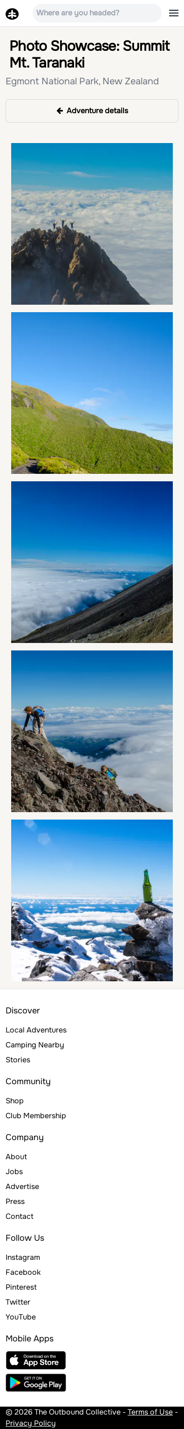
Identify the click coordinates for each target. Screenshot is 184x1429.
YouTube (21, 1317)
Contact (20, 1216)
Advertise (22, 1186)
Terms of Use (150, 1412)
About (16, 1157)
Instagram (23, 1257)
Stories (18, 1060)
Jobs (14, 1171)
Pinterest (21, 1287)
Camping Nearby (35, 1045)
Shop (15, 1101)
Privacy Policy (31, 1423)
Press (15, 1201)
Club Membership (36, 1116)
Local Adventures (36, 1030)
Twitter (18, 1302)
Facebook (23, 1272)
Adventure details (92, 111)
